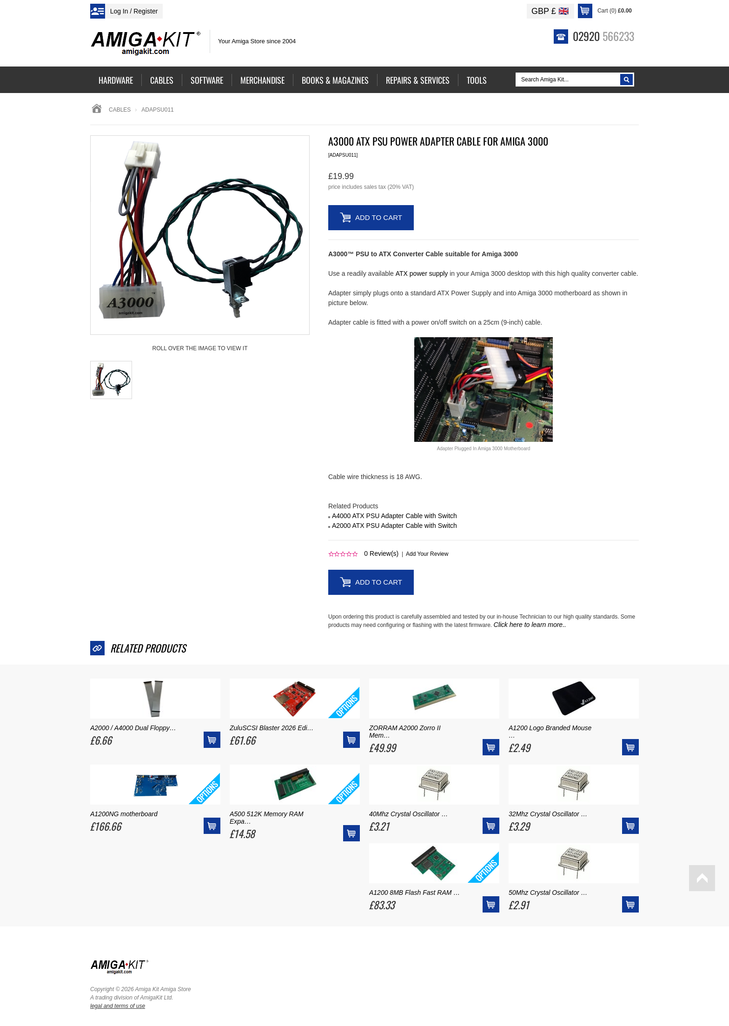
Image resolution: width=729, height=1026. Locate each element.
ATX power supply (422, 273)
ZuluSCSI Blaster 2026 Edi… (272, 728)
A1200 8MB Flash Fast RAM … (414, 892)
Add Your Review (427, 554)
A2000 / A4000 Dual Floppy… (133, 728)
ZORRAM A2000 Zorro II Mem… (405, 731)
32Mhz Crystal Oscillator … (548, 814)
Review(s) (381, 553)
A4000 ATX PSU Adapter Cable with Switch (394, 516)
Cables (120, 110)
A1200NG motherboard (124, 814)
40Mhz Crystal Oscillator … (408, 814)
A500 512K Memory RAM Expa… (267, 817)
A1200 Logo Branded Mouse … (550, 731)
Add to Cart (378, 217)
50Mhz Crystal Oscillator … (548, 892)
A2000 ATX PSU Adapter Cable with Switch (394, 525)
